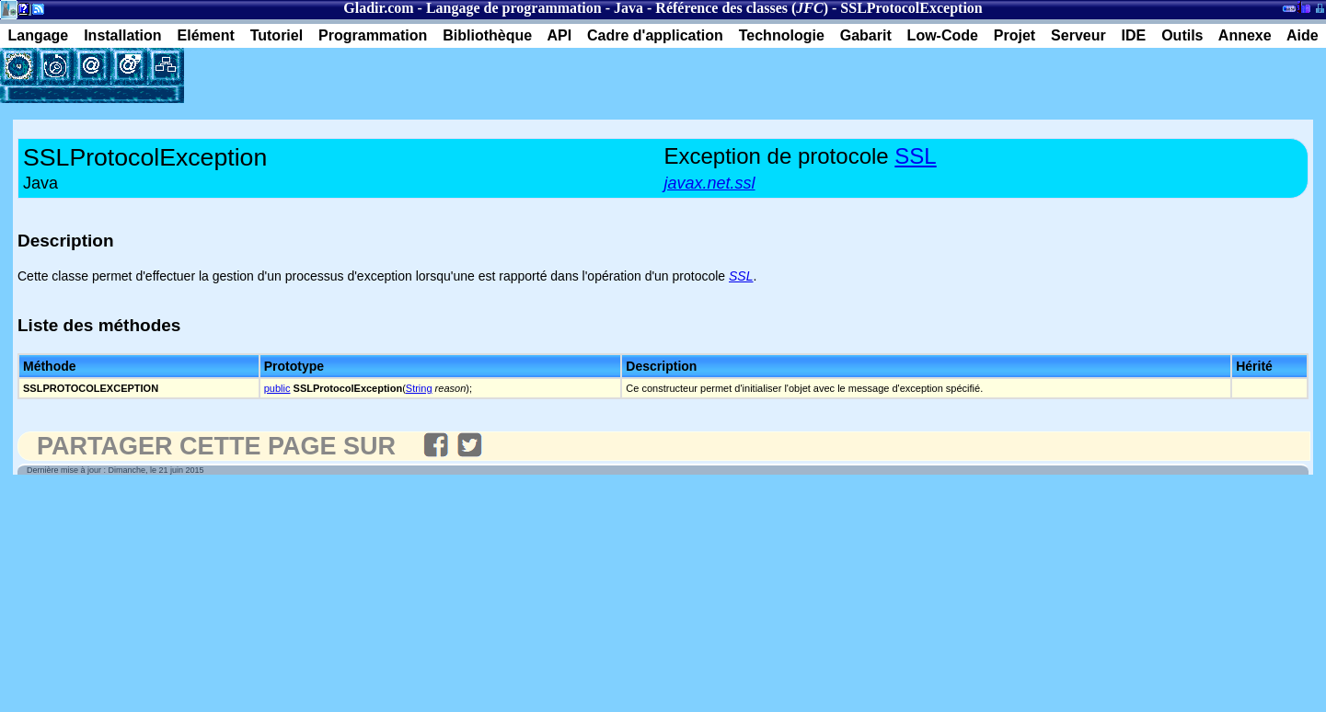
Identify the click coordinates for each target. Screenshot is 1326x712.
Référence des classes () (741, 8)
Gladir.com (378, 8)
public (277, 388)
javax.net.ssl (709, 183)
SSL (915, 156)
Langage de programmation (514, 8)
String (419, 388)
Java (628, 8)
